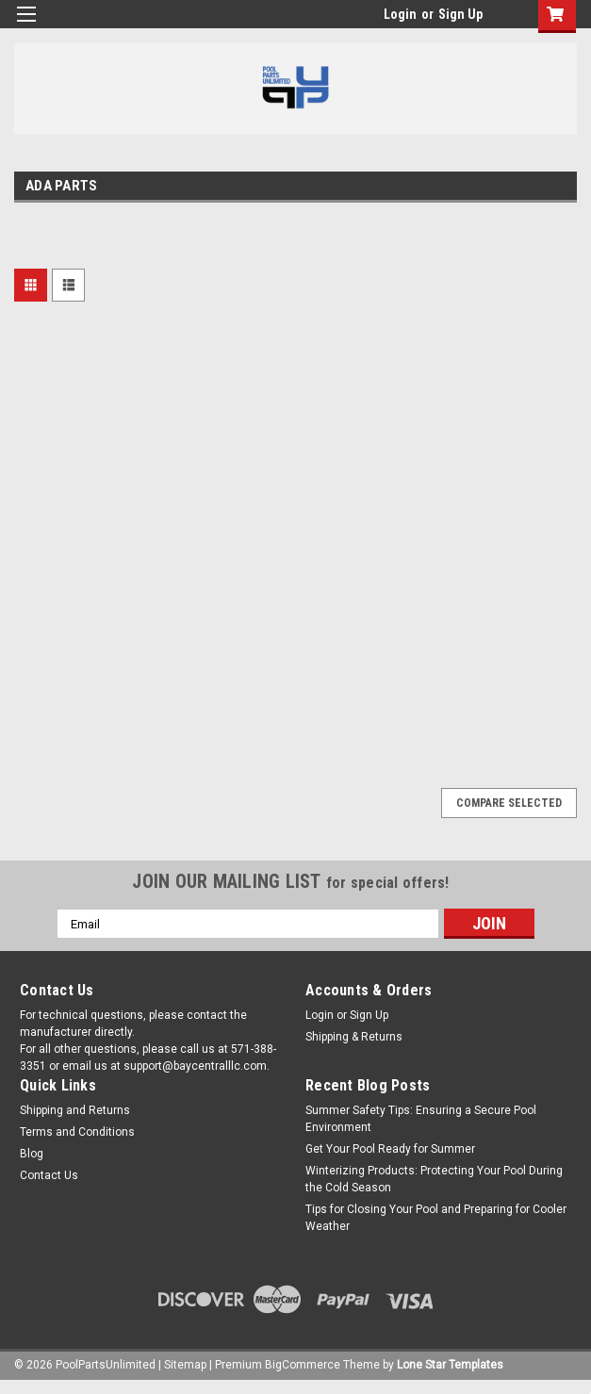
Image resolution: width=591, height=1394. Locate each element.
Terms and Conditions (77, 1132)
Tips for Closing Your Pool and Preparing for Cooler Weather (435, 1218)
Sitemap (185, 1364)
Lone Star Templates (450, 1364)
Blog (31, 1153)
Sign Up (460, 14)
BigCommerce (302, 1364)
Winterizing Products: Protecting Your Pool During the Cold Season (434, 1179)
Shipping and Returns (75, 1110)
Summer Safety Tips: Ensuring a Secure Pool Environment (420, 1119)
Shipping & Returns (353, 1036)
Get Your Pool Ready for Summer (390, 1149)
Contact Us (49, 1175)
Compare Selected (509, 803)
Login (400, 14)
